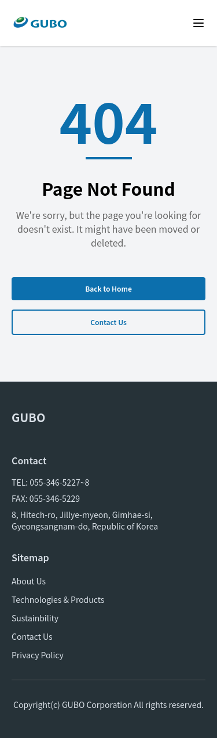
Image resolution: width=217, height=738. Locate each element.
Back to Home (108, 288)
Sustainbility (35, 618)
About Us (29, 581)
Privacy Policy (38, 655)
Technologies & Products (58, 599)
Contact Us (108, 322)
